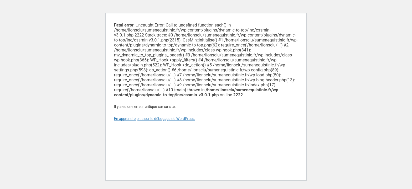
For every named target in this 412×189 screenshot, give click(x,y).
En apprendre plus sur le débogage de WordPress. (154, 119)
